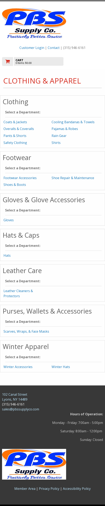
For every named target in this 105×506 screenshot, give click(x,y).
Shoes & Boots (14, 184)
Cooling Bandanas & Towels (73, 122)
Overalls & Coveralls (18, 128)
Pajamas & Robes (65, 128)
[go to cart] (37, 61)
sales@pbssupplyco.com (20, 409)
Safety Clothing (15, 142)
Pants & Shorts (14, 135)
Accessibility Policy (77, 488)
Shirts (56, 142)
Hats (7, 255)
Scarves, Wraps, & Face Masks (26, 331)
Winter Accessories (18, 367)
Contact (54, 47)
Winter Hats (61, 367)
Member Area (24, 488)
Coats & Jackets (15, 122)
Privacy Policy (49, 488)
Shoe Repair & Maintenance (73, 178)
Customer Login (31, 47)
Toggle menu (87, 61)
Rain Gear (59, 135)
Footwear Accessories (20, 178)
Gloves (8, 220)
